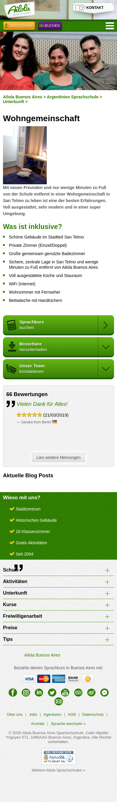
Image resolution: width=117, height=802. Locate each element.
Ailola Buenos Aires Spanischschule (53, 733)
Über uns (15, 714)
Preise (10, 627)
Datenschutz (93, 714)
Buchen (50, 27)
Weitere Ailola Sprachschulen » (58, 770)
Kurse (9, 604)
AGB (72, 714)
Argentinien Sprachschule (72, 97)
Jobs (33, 714)
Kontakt (37, 723)
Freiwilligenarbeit (22, 616)
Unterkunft (13, 101)
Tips (8, 639)
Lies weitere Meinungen (60, 457)
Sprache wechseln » (68, 723)
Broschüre (19, 27)
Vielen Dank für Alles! (42, 404)
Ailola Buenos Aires (22, 97)
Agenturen (52, 714)
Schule (10, 569)
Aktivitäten (15, 581)
